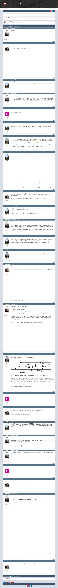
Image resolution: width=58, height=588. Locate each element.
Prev (5, 576)
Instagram (50, 11)
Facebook (54, 11)
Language (4, 586)
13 (53, 21)
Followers (51, 21)
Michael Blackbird (9, 22)
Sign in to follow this (46, 21)
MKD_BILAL (7, 108)
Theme (7, 586)
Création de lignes (18, 22)
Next (17, 576)
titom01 (7, 79)
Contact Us (10, 586)
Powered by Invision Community (51, 586)
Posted (14, 28)
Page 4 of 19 (22, 576)
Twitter (52, 11)
